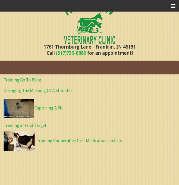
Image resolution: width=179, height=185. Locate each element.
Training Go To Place (22, 80)
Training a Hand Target (25, 125)
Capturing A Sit (33, 108)
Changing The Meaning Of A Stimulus (38, 90)
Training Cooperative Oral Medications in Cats (79, 140)
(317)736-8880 (71, 53)
